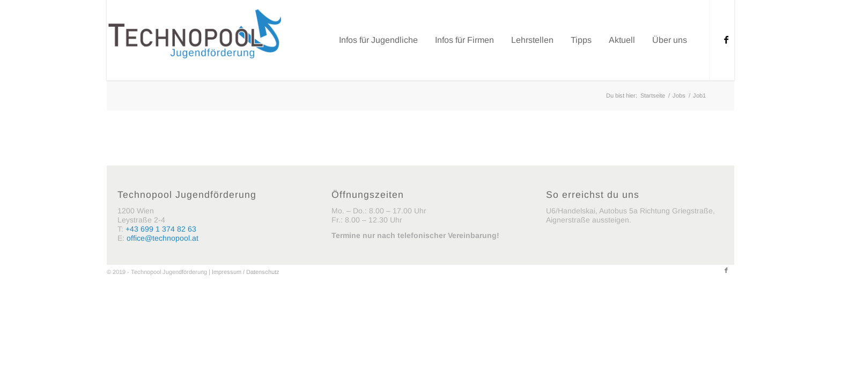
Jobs (679, 95)
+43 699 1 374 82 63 (161, 229)
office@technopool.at (162, 238)
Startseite (652, 95)
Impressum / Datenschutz (245, 272)
